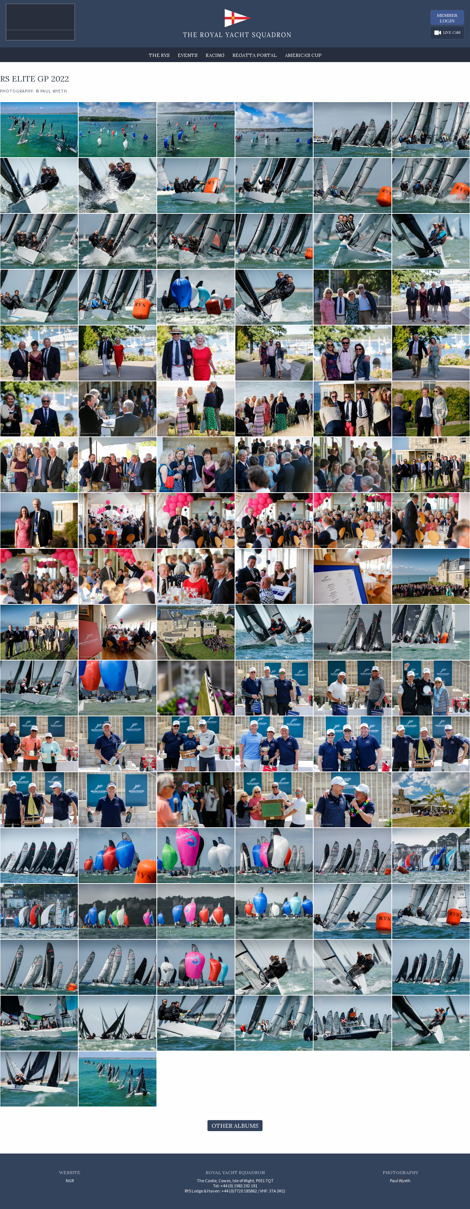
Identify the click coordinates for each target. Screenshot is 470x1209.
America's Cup (303, 55)
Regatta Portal (254, 55)
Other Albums (235, 1125)
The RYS (159, 55)
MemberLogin (447, 18)
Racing (215, 55)
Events (188, 55)
